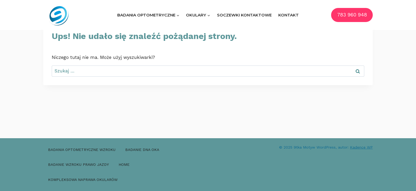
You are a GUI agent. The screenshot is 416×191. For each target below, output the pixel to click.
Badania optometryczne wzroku (81, 149)
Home (124, 164)
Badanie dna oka (142, 149)
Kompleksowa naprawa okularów (83, 179)
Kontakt (288, 15)
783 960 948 (352, 15)
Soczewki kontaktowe (244, 15)
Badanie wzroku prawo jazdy (78, 164)
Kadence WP (361, 147)
